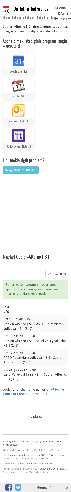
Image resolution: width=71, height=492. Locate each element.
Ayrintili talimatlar (20, 170)
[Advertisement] (33, 211)
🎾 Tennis (55, 450)
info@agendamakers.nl (37, 472)
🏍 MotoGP (40, 450)
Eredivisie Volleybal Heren (35, 458)
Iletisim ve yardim (12, 468)
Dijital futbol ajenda (31, 8)
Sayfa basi (35, 416)
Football (8, 450)
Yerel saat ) (56, 274)
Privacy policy (30, 468)
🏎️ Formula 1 (24, 450)
